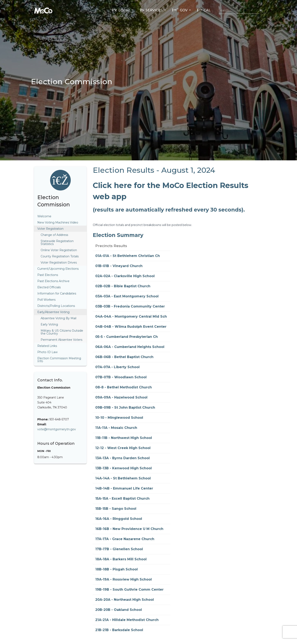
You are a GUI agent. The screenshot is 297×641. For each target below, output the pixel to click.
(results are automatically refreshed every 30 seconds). (169, 210)
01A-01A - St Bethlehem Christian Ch (127, 256)
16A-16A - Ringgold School (118, 519)
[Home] (43, 10)
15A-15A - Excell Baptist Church (122, 498)
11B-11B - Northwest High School (123, 438)
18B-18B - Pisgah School (116, 569)
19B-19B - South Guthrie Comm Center (129, 589)
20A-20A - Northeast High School (124, 600)
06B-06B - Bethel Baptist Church (124, 357)
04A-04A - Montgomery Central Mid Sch (131, 316)
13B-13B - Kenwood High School (123, 468)
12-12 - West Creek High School (123, 448)
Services (151, 10)
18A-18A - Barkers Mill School (121, 559)
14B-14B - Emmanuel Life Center (124, 488)
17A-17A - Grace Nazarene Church (124, 539)
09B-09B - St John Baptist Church (125, 407)
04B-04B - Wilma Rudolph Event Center (130, 327)
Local (121, 10)
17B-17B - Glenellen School (119, 549)
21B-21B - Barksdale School (119, 630)
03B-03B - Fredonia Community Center (130, 306)
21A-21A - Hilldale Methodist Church (127, 620)
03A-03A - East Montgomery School (127, 296)
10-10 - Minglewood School (119, 418)
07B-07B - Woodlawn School (121, 377)
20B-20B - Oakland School (118, 610)
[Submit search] (261, 10)
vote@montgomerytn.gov (56, 429)
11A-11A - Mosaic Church (116, 428)
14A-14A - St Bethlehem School (123, 478)
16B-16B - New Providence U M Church (129, 529)
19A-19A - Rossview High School (123, 579)
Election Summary (118, 235)
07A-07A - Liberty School (117, 367)
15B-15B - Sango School (115, 509)
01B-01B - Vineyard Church (119, 266)
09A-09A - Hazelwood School (121, 397)
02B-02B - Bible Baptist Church (122, 286)
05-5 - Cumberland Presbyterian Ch (126, 337)
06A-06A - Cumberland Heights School (129, 347)
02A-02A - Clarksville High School (125, 276)
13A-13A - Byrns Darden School (122, 458)
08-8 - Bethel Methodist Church (123, 387)
